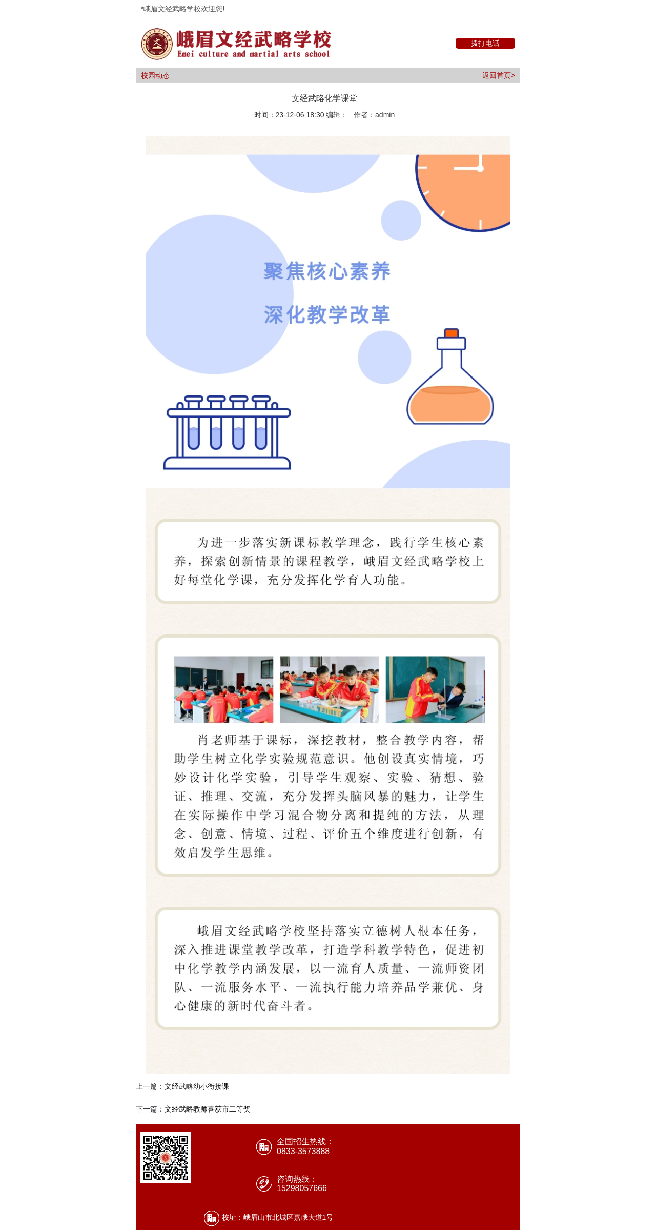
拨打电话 (485, 43)
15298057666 (302, 1188)
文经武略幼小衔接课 (197, 1086)
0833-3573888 (303, 1151)
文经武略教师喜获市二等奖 (208, 1109)
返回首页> (498, 75)
